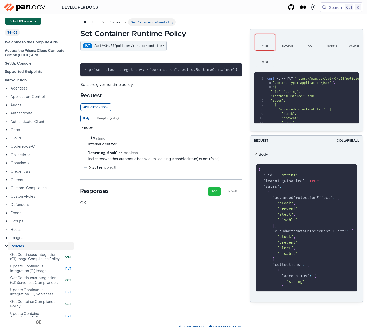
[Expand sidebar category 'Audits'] (6, 105)
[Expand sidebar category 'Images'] (6, 238)
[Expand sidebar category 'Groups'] (6, 221)
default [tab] (232, 191)
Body (263, 154)
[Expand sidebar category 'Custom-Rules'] (6, 196)
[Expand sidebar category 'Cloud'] (6, 138)
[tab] (86, 118)
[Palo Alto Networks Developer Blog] (303, 7)
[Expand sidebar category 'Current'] (6, 180)
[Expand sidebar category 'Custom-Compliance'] (6, 188)
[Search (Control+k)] (341, 7)
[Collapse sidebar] (38, 322)
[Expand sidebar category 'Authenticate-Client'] (6, 121)
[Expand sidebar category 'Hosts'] (6, 229)
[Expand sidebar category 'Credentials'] (6, 171)
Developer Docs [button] (80, 7)
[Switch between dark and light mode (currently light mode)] (313, 7)
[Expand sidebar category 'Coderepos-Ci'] (6, 146)
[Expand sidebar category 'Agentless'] (6, 88)
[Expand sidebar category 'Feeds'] (6, 213)
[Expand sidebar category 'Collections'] (6, 155)
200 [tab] (214, 191)
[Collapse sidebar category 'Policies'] (6, 246)
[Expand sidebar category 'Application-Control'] (6, 96)
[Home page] (84, 22)
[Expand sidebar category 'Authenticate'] (6, 113)
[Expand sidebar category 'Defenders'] (6, 205)
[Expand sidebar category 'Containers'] (6, 163)
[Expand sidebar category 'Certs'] (6, 130)
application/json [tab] (96, 107)
